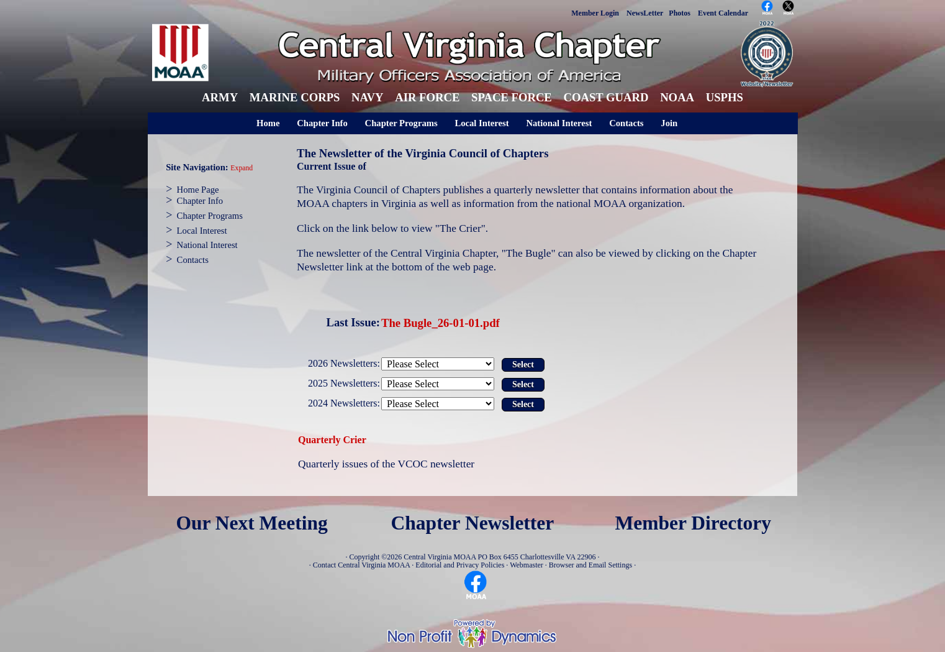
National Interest (559, 123)
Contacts (626, 123)
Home (267, 123)
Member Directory (693, 523)
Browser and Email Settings (590, 565)
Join (669, 123)
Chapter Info (322, 123)
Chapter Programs (401, 123)
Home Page (198, 190)
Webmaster (526, 565)
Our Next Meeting (251, 523)
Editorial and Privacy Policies (459, 565)
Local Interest (481, 123)
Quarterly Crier (332, 439)
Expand (241, 168)
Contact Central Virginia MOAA (361, 565)
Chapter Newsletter (472, 523)
